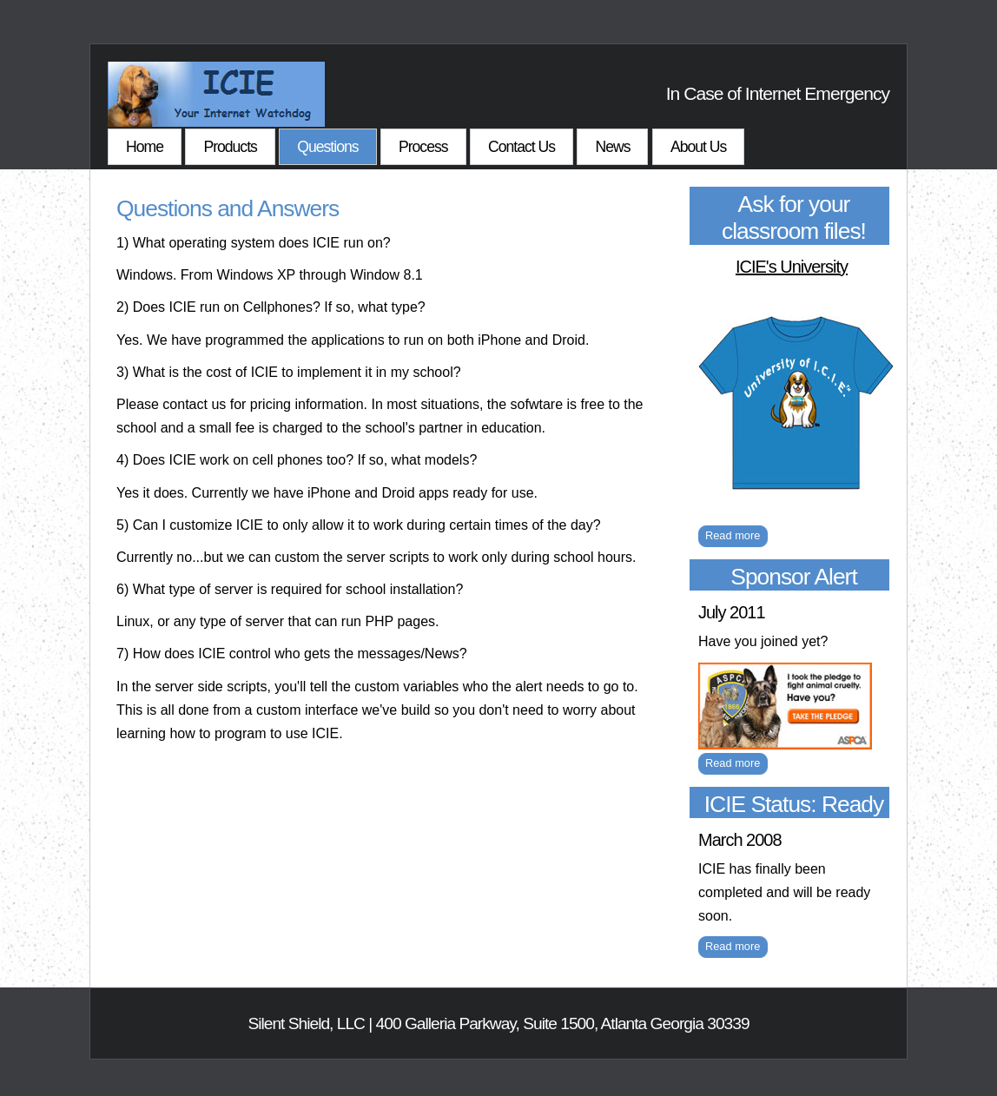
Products (229, 146)
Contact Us (521, 146)
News (612, 146)
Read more (732, 535)
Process (423, 146)
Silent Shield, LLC (306, 1023)
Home (144, 146)
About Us (698, 146)
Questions (327, 146)
